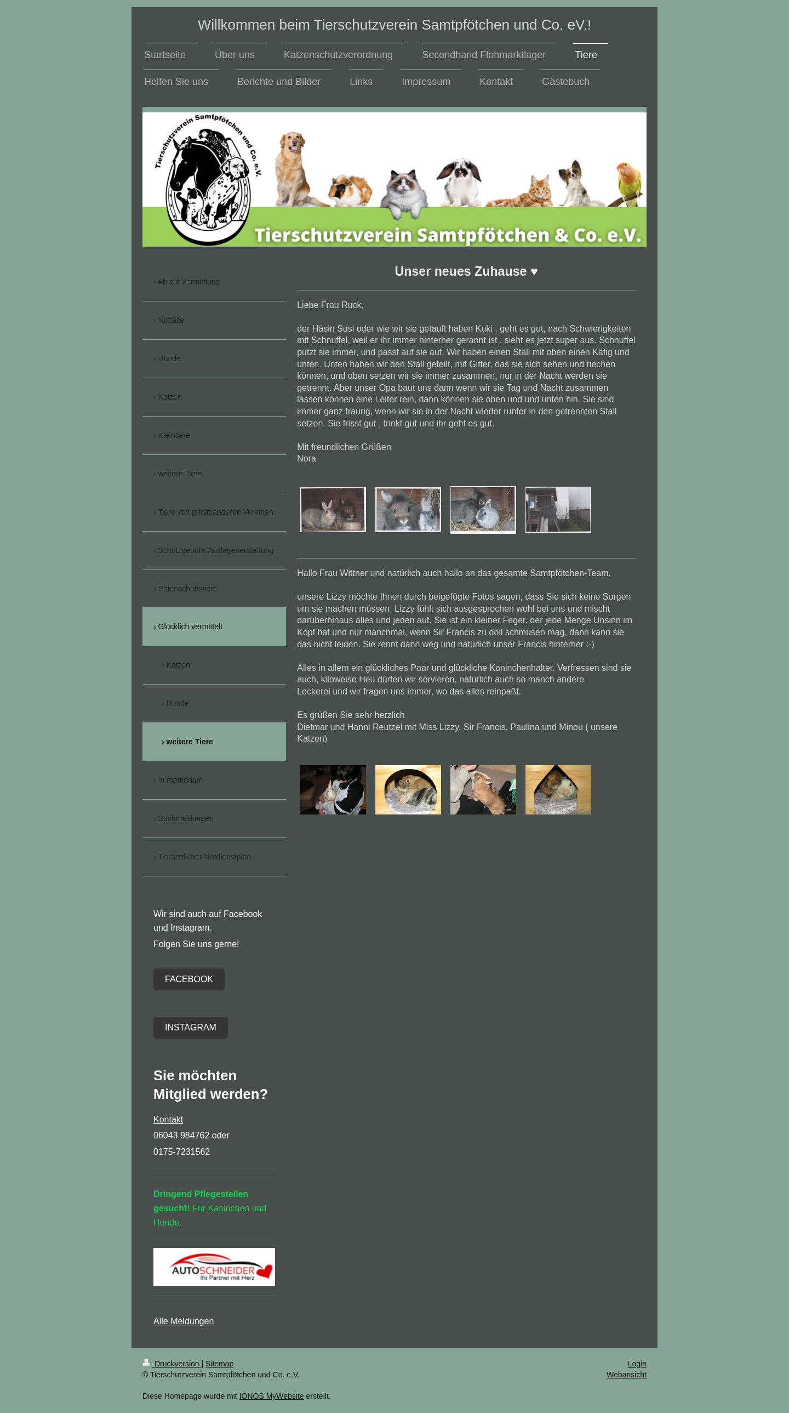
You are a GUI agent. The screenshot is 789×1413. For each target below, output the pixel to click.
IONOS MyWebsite (271, 1396)
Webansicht (627, 1374)
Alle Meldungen (183, 1321)
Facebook (189, 979)
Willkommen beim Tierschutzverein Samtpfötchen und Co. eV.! (395, 24)
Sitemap (219, 1363)
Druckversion (171, 1363)
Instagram (190, 1027)
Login (637, 1363)
